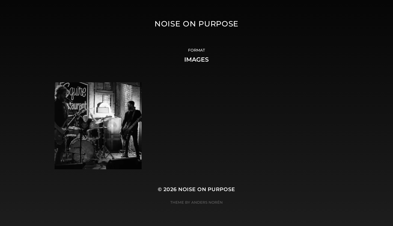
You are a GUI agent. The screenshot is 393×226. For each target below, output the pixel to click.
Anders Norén (207, 202)
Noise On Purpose (196, 23)
